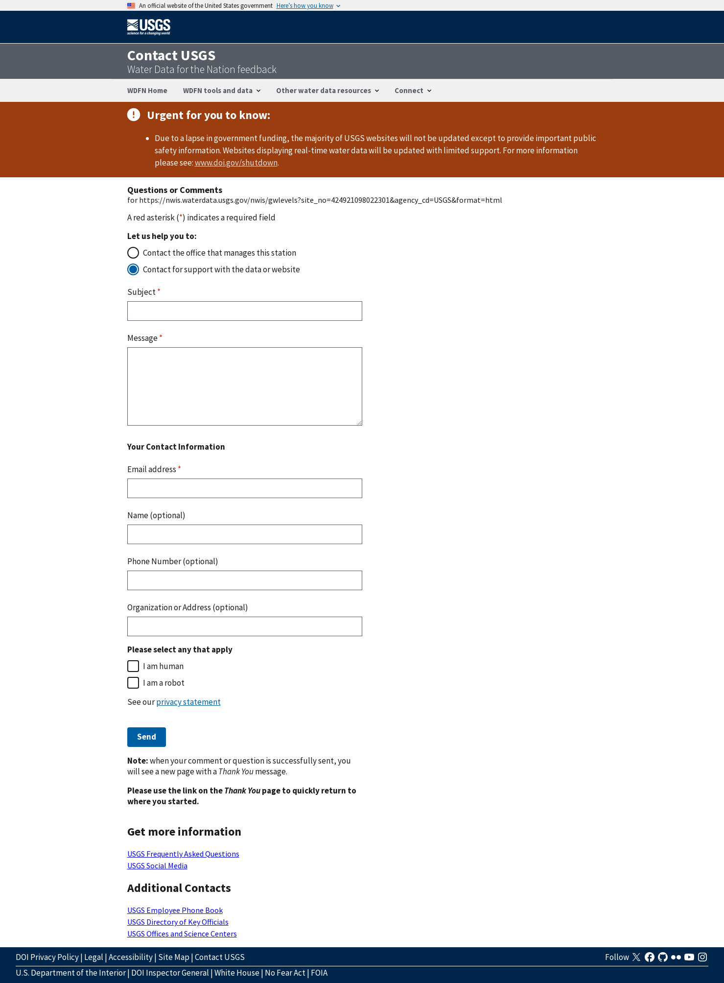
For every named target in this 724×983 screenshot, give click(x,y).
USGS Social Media (157, 865)
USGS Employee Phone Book (175, 910)
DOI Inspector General (170, 972)
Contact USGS (220, 957)
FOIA (319, 972)
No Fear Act (285, 972)
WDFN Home (147, 90)
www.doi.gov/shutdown (236, 162)
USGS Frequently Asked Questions (183, 854)
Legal (93, 957)
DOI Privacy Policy (47, 957)
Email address (154, 469)
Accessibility (131, 957)
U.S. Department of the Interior (71, 972)
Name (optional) (156, 515)
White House (236, 972)
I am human (163, 666)
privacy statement (188, 701)
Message (145, 338)
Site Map (173, 957)
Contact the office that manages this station (219, 252)
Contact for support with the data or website (221, 269)
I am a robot (164, 682)
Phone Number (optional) (172, 561)
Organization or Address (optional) (187, 607)
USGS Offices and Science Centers (182, 933)
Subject (144, 292)
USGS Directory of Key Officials (178, 922)
